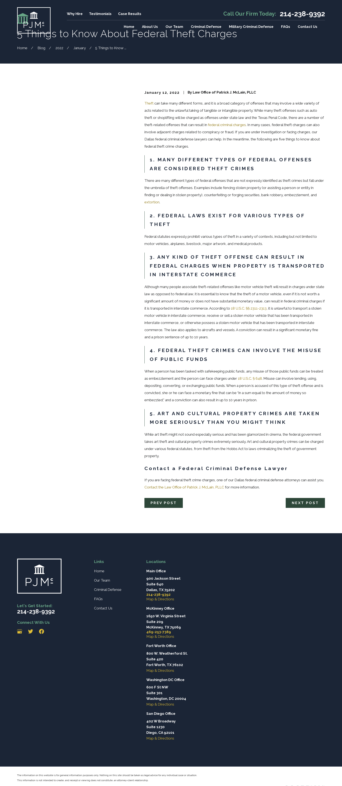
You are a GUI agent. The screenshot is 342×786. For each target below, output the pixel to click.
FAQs (98, 599)
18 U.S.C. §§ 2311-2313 (248, 308)
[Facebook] (41, 631)
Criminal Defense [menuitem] (206, 26)
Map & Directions (160, 599)
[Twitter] (30, 631)
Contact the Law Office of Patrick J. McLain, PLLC (184, 487)
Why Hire (75, 14)
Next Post (305, 503)
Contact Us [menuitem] (307, 26)
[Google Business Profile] (19, 631)
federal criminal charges (227, 125)
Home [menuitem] (129, 26)
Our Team (102, 580)
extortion (151, 202)
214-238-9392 (302, 13)
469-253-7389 (158, 632)
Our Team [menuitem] (174, 26)
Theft (148, 103)
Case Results (129, 14)
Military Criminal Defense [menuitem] (251, 26)
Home (99, 571)
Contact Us (103, 608)
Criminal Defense (107, 589)
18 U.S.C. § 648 (249, 378)
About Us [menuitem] (150, 26)
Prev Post (164, 503)
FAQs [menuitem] (285, 26)
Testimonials (100, 14)
